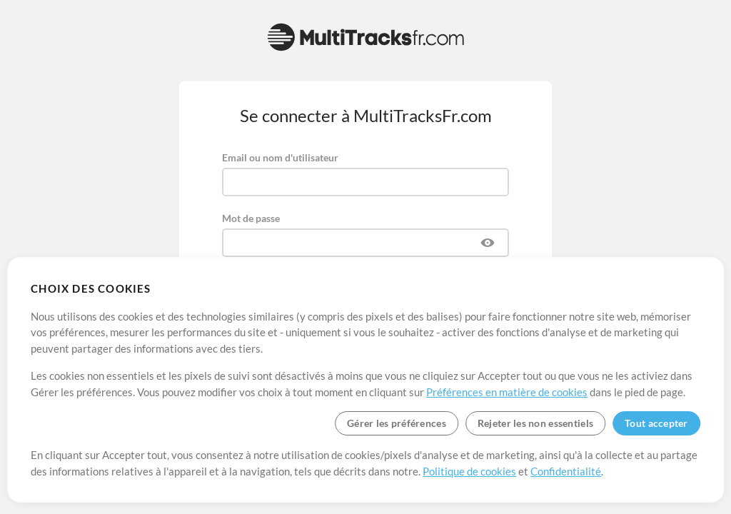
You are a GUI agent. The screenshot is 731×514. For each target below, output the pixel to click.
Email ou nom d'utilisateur (280, 157)
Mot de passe (251, 218)
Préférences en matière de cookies (507, 392)
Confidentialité (565, 471)
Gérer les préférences (396, 423)
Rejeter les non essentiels (535, 423)
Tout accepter (656, 423)
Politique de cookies (469, 471)
